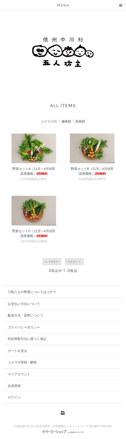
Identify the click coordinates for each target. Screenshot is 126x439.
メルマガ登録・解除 (22, 362)
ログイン (14, 397)
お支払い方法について (24, 304)
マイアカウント (19, 374)
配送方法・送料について (25, 315)
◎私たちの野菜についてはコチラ (32, 292)
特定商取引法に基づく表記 (27, 339)
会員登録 (14, 386)
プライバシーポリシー (24, 327)
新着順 (80, 121)
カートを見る (17, 351)
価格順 (66, 121)
